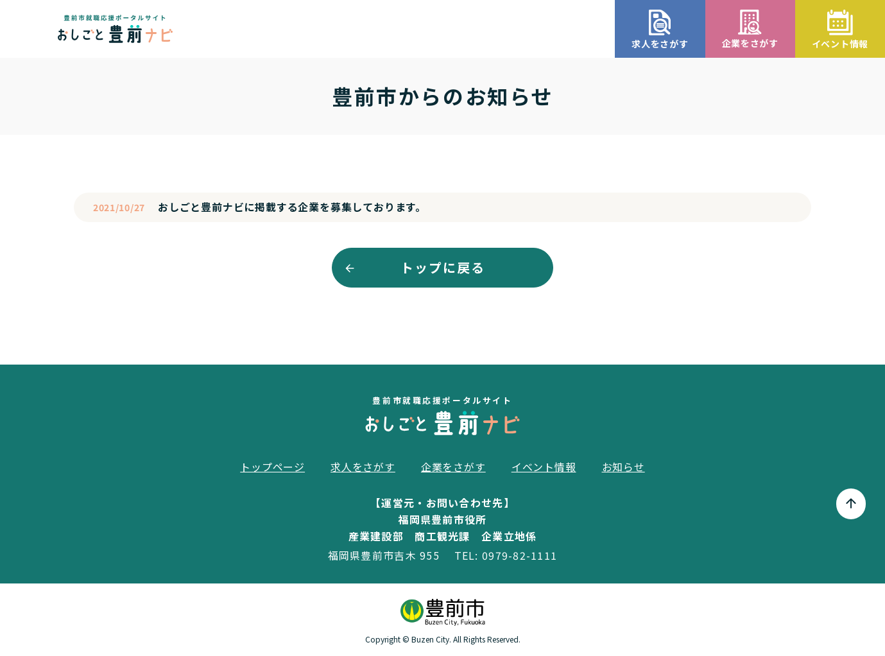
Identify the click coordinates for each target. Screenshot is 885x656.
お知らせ (623, 466)
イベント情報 (543, 466)
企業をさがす (453, 466)
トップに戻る (442, 267)
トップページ (272, 466)
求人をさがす (363, 466)
